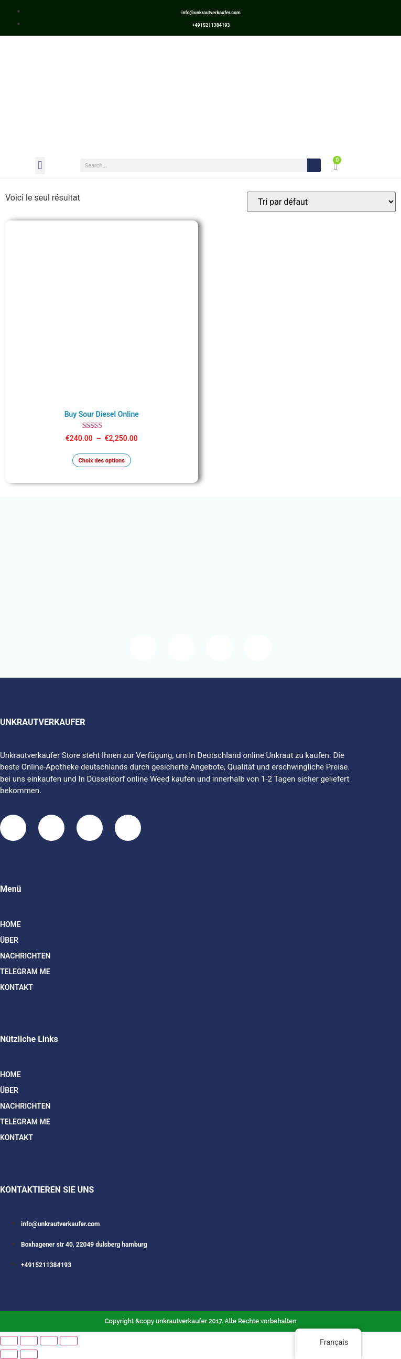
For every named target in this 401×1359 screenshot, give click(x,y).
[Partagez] (49, 1340)
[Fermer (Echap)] (69, 1340)
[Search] (314, 165)
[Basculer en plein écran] (29, 1340)
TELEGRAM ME (25, 971)
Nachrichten (25, 956)
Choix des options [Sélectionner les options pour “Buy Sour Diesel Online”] (102, 460)
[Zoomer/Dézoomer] (9, 1340)
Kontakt (16, 987)
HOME (10, 924)
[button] (40, 165)
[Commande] (321, 202)
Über (9, 940)
